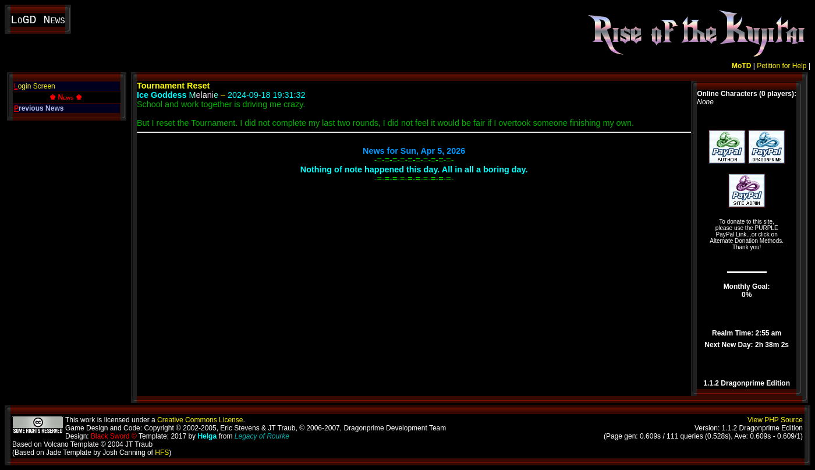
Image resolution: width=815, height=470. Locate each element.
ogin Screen (34, 86)
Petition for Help (781, 66)
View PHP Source (775, 420)
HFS (162, 452)
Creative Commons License (200, 420)
